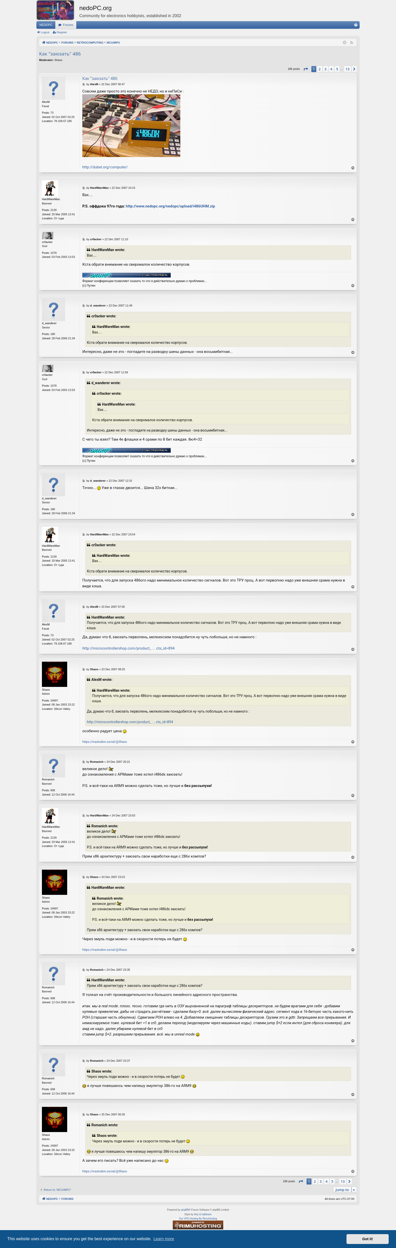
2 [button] (320, 69)
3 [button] (326, 69)
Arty (196, 1214)
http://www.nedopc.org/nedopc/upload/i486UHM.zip (170, 206)
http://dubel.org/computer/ (105, 167)
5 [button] (337, 69)
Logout (45, 32)
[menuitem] (356, 25)
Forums (68, 25)
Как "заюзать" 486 (60, 53)
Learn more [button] (163, 1239)
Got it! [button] (367, 1239)
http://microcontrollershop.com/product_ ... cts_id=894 (128, 648)
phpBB (185, 1209)
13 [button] (347, 69)
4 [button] (331, 69)
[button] (305, 69)
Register (62, 32)
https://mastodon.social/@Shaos (104, 742)
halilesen (206, 1214)
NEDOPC (45, 25)
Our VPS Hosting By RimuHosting (198, 1218)
